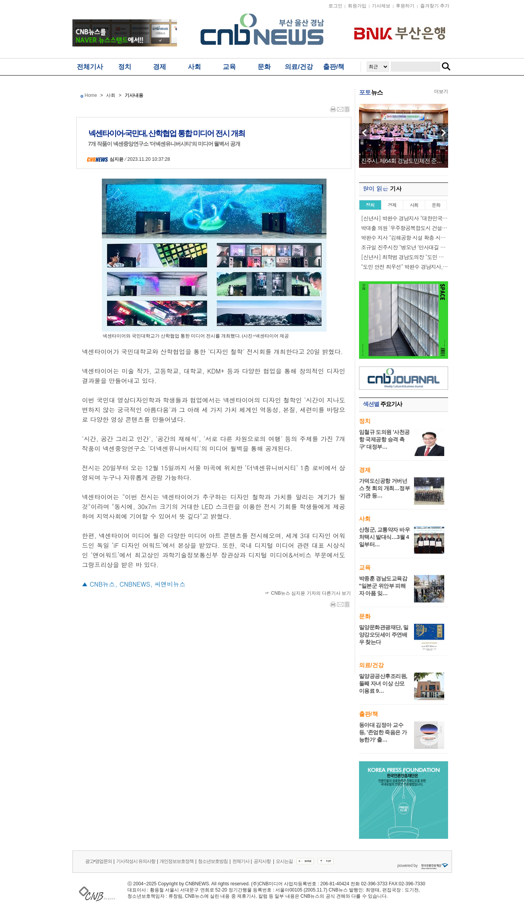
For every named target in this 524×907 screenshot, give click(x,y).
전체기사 (90, 67)
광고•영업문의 (98, 861)
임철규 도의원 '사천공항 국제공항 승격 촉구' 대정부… (384, 439)
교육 (229, 67)
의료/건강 (299, 67)
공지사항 (262, 861)
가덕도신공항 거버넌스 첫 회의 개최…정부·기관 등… (384, 488)
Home (91, 95)
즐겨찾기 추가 (434, 6)
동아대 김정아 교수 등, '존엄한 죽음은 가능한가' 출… (383, 732)
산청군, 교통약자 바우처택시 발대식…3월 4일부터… (384, 537)
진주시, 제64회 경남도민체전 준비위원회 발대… (403, 161)
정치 (124, 67)
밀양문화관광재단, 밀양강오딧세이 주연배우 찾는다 (384, 634)
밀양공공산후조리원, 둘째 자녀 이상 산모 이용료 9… (383, 683)
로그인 (335, 6)
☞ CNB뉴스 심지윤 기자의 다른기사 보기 (308, 593)
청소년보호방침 (213, 861)
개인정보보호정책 (177, 861)
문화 (264, 67)
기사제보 (381, 6)
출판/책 (334, 67)
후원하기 (405, 6)
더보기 (441, 91)
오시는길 (284, 861)
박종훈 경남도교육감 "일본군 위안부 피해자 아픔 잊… (383, 585)
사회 (194, 67)
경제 (159, 67)
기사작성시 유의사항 (135, 861)
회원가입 (357, 6)
